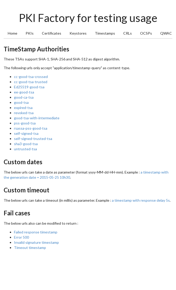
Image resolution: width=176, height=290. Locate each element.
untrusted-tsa (25, 149)
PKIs (30, 33)
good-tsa (21, 102)
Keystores (78, 33)
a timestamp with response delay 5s (141, 200)
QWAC (166, 33)
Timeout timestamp (30, 247)
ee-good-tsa (24, 92)
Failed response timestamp (35, 232)
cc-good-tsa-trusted (30, 82)
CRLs (127, 33)
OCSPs (146, 33)
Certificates (51, 33)
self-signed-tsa (26, 133)
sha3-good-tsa (26, 144)
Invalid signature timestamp (36, 242)
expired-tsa (23, 107)
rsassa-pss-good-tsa (30, 128)
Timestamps (105, 33)
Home (12, 33)
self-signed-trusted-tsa (33, 138)
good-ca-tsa (24, 97)
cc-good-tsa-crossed (31, 76)
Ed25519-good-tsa (29, 87)
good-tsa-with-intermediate (36, 118)
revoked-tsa (24, 113)
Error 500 (21, 237)
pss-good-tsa (25, 123)
